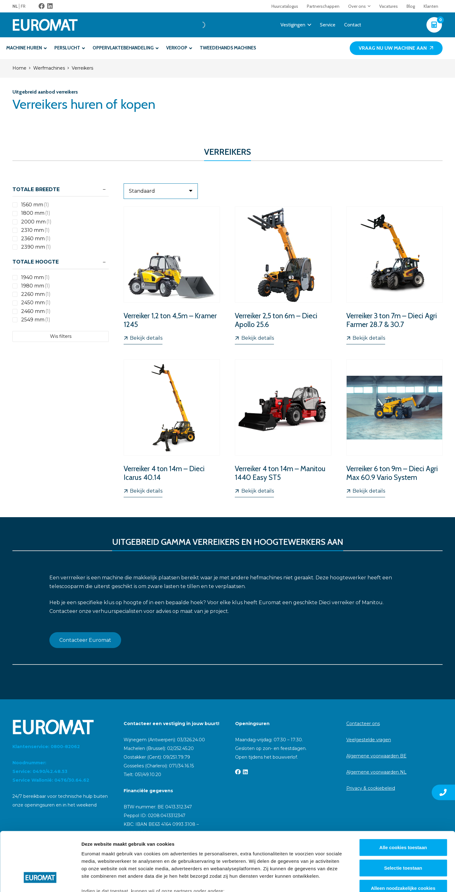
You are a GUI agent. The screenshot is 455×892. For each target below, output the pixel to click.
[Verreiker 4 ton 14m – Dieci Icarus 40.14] (172, 428)
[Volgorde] (161, 191)
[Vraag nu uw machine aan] (396, 48)
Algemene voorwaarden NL (376, 772)
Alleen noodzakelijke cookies (403, 837)
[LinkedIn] (50, 6)
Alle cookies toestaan (403, 797)
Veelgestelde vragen (368, 740)
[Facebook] (42, 6)
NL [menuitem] (15, 6)
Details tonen (335, 879)
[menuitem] (16, 6)
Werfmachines (49, 68)
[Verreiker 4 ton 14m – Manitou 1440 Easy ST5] (283, 428)
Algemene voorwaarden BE (376, 756)
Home (19, 68)
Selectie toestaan (403, 817)
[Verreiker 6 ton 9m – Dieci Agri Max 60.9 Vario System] (394, 428)
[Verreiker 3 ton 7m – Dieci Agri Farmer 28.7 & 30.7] (394, 275)
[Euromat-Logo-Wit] (45, 25)
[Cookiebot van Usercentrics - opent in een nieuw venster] (40, 880)
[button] (368, 6)
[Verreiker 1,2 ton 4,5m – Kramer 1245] (172, 275)
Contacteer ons (363, 723)
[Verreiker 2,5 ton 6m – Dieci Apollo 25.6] (283, 275)
